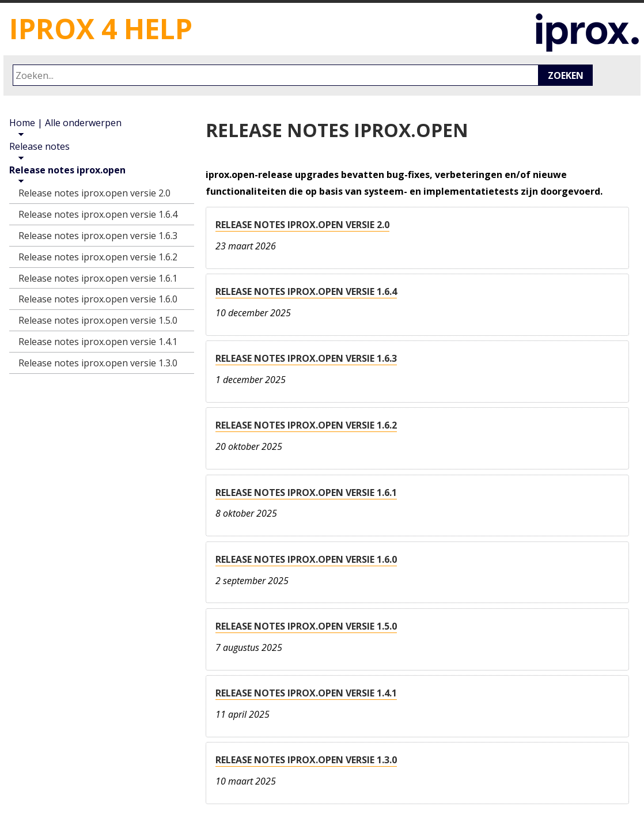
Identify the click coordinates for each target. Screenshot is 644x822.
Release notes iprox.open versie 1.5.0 (306, 626)
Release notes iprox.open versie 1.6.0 (306, 559)
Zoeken (566, 75)
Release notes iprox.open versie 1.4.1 (306, 693)
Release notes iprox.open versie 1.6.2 (306, 425)
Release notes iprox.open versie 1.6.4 (306, 291)
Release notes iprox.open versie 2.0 (302, 224)
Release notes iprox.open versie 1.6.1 (306, 492)
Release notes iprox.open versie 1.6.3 (306, 358)
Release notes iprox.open (67, 170)
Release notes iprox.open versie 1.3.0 (306, 759)
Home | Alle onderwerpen (65, 122)
